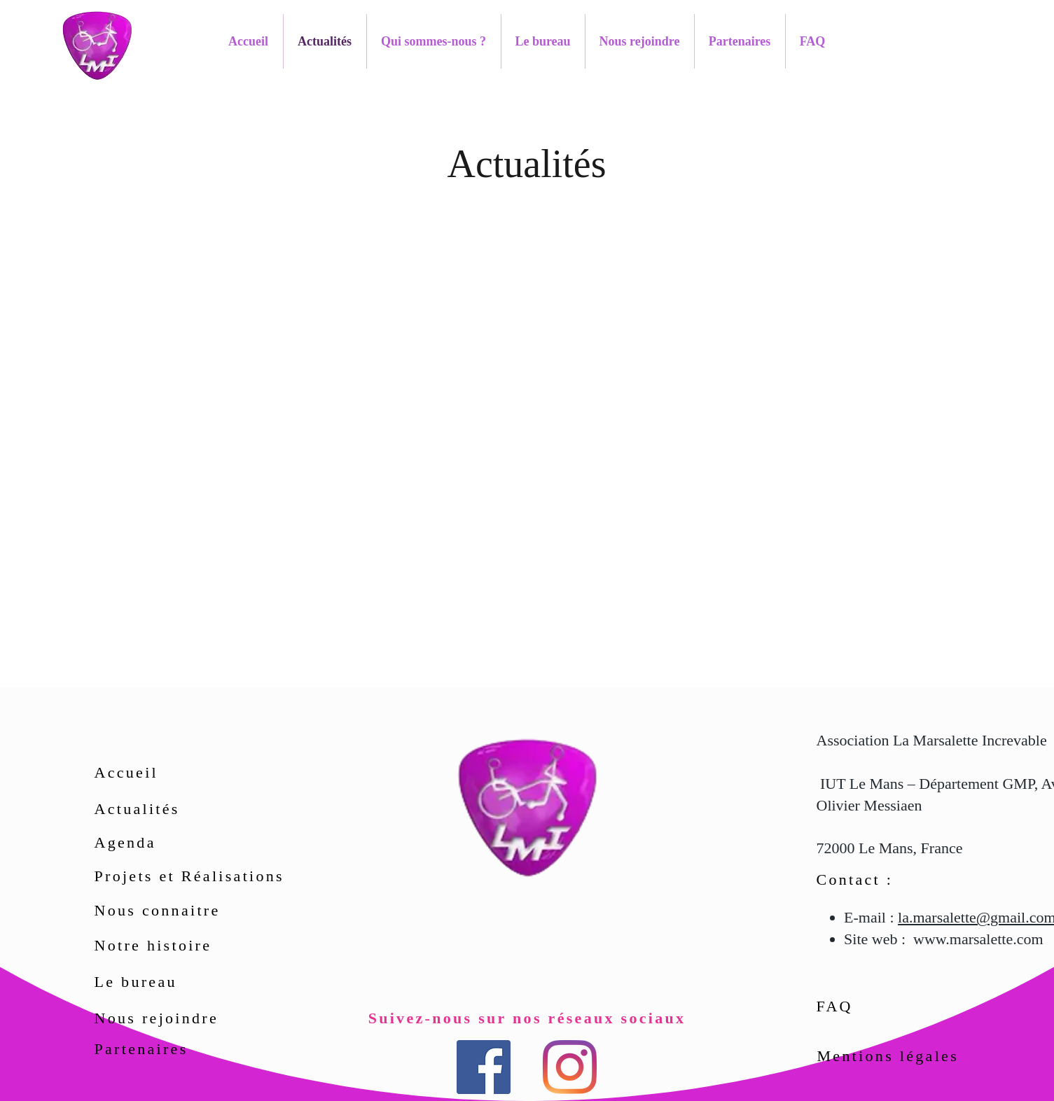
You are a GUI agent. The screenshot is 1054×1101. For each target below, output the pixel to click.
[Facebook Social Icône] (484, 1067)
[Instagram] (570, 1067)
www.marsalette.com (978, 939)
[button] (434, 41)
